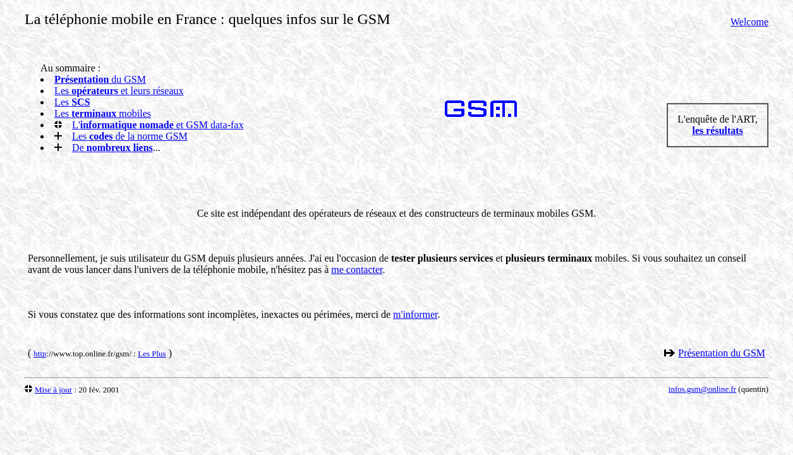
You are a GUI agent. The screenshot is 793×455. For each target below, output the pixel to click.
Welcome (749, 21)
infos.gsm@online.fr (702, 389)
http (39, 353)
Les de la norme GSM (130, 136)
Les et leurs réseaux (118, 90)
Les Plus (152, 353)
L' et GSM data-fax (157, 124)
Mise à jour (53, 389)
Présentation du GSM (721, 353)
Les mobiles (102, 113)
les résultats (717, 130)
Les (72, 102)
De (112, 147)
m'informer (415, 314)
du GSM (100, 79)
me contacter (356, 269)
